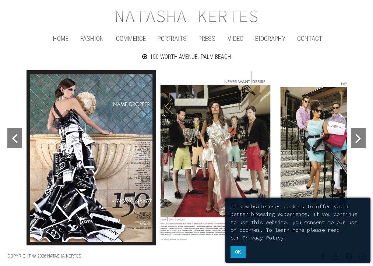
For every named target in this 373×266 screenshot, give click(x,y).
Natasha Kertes (187, 16)
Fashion (92, 38)
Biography (270, 38)
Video (235, 38)
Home (60, 38)
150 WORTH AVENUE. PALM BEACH (186, 56)
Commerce (131, 38)
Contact (309, 38)
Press (206, 38)
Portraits (172, 38)
